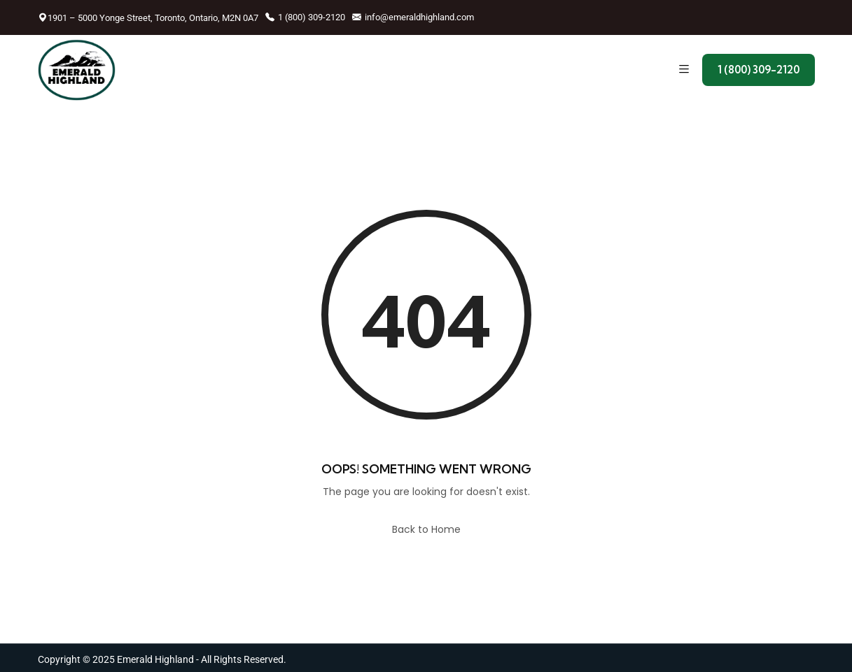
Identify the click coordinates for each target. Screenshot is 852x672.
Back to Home (426, 529)
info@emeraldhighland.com (413, 17)
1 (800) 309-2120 (305, 17)
